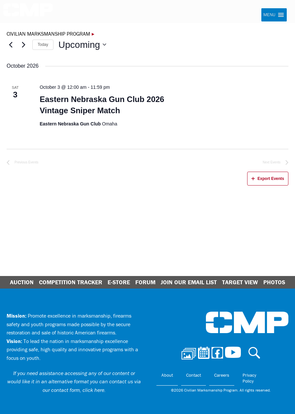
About (167, 375)
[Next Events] (23, 45)
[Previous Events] (11, 45)
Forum (145, 282)
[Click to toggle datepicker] (82, 45)
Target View (240, 282)
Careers (221, 375)
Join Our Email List (189, 282)
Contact (193, 375)
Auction (22, 282)
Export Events (267, 178)
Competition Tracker (70, 282)
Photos (274, 282)
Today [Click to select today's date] (43, 44)
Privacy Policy (249, 378)
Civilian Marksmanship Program (28, 11)
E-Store (119, 282)
